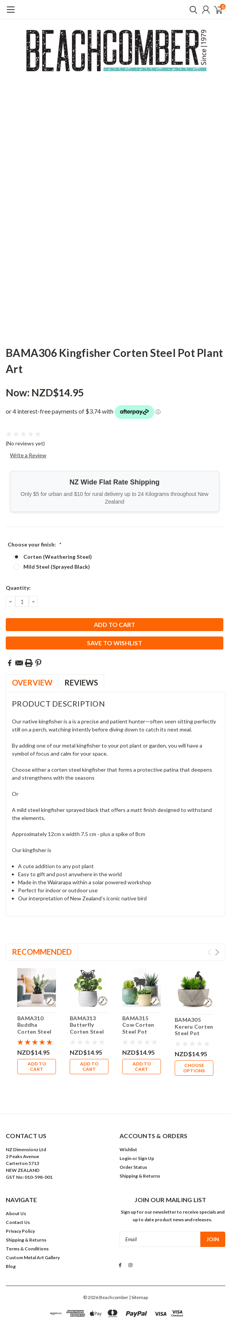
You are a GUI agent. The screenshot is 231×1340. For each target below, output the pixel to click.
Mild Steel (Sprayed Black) (56, 566)
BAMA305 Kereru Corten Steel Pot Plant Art (194, 1029)
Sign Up (146, 1137)
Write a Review (28, 455)
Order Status (133, 1146)
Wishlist (128, 1128)
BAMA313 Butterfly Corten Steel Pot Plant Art (87, 1028)
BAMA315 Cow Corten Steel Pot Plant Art (138, 1028)
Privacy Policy (20, 1210)
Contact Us (18, 1201)
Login (125, 1137)
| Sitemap (138, 1276)
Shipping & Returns (140, 1155)
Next (217, 952)
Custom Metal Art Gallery (33, 1236)
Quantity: (18, 587)
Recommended (42, 951)
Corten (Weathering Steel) (57, 556)
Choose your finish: (35, 544)
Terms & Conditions (27, 1227)
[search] (191, 9)
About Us (16, 1192)
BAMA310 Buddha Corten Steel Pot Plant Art (35, 1028)
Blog (11, 1245)
